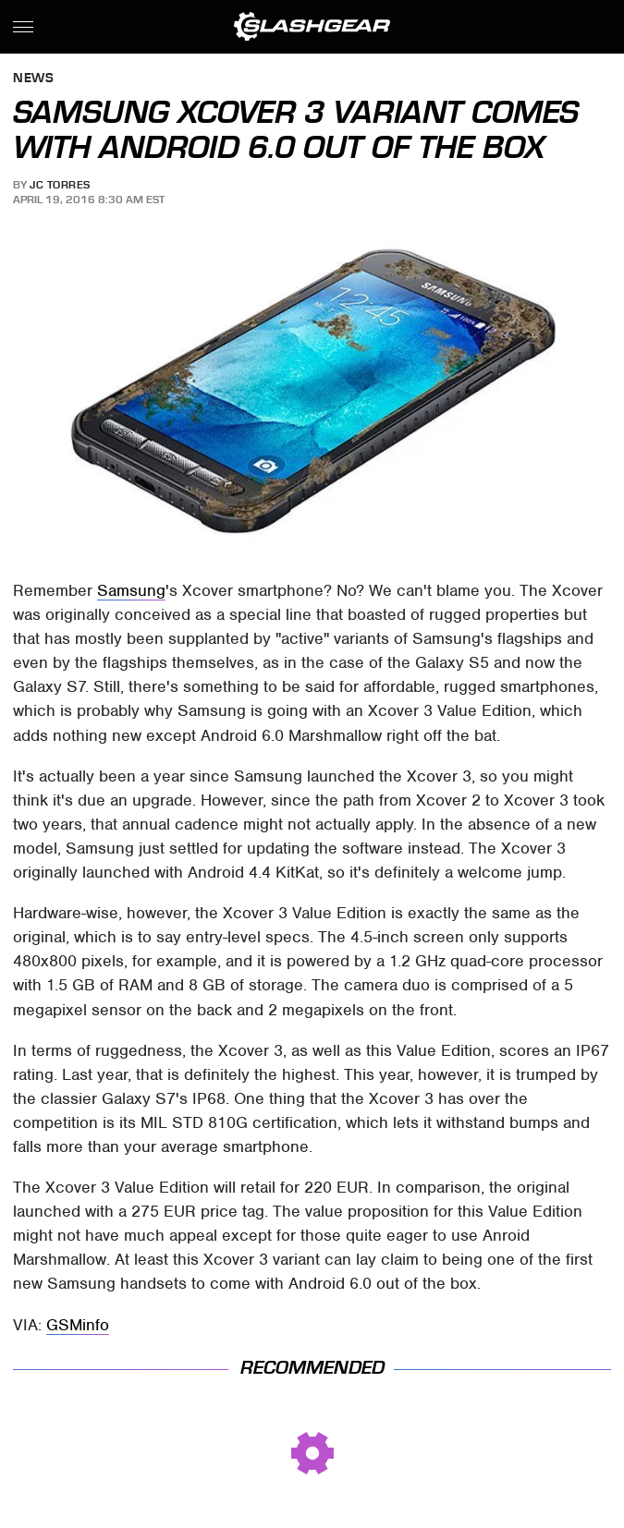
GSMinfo (77, 1325)
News (33, 79)
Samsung (131, 590)
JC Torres (60, 184)
